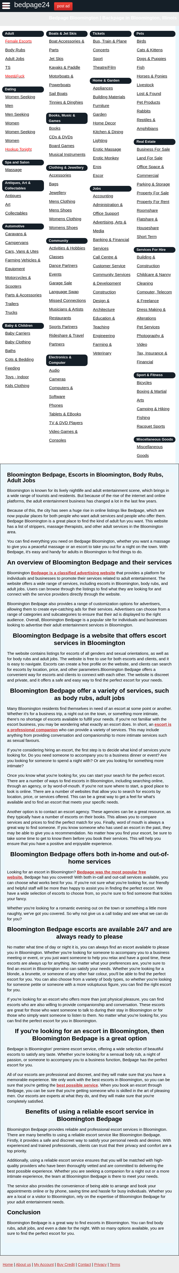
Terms (115, 1264)
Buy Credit (66, 1264)
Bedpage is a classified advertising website (73, 572)
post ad (63, 6)
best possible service (77, 1085)
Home (8, 1264)
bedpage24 (32, 5)
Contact (84, 1264)
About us (23, 1264)
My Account (44, 1264)
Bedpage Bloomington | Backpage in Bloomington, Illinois (113, 17)
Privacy (100, 1264)
